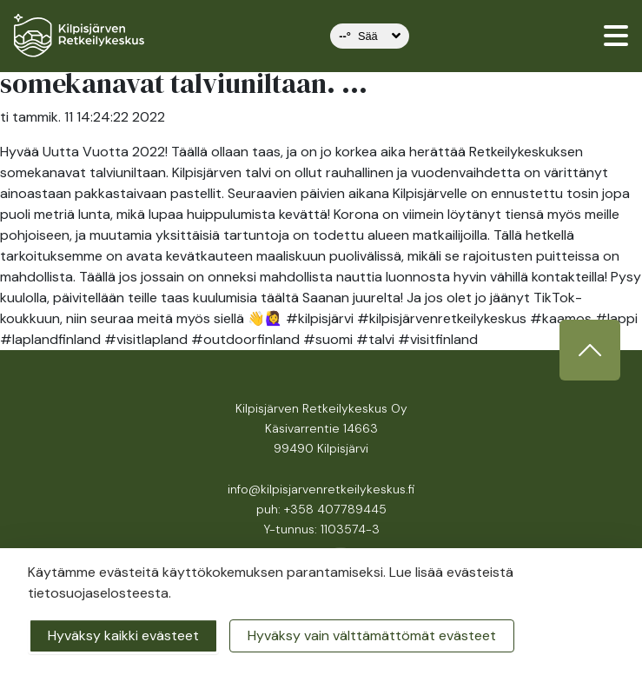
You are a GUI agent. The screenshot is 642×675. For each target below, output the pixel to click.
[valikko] (616, 36)
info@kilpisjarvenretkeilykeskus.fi (321, 489)
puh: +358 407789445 (321, 509)
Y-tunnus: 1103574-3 (321, 529)
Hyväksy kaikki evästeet (123, 635)
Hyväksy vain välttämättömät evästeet (372, 635)
